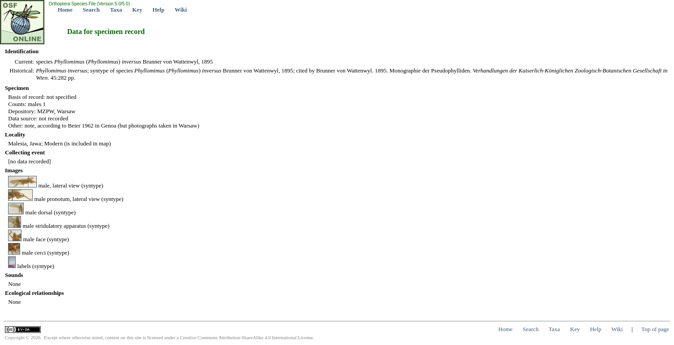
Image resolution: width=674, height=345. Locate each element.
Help (158, 9)
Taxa (116, 9)
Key (137, 9)
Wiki (181, 9)
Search (91, 9)
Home (65, 9)
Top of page (655, 329)
